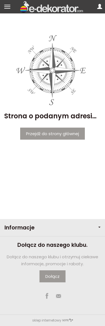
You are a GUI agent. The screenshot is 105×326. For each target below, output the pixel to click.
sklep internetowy (52, 320)
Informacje (52, 227)
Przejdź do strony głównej (52, 134)
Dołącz (52, 276)
